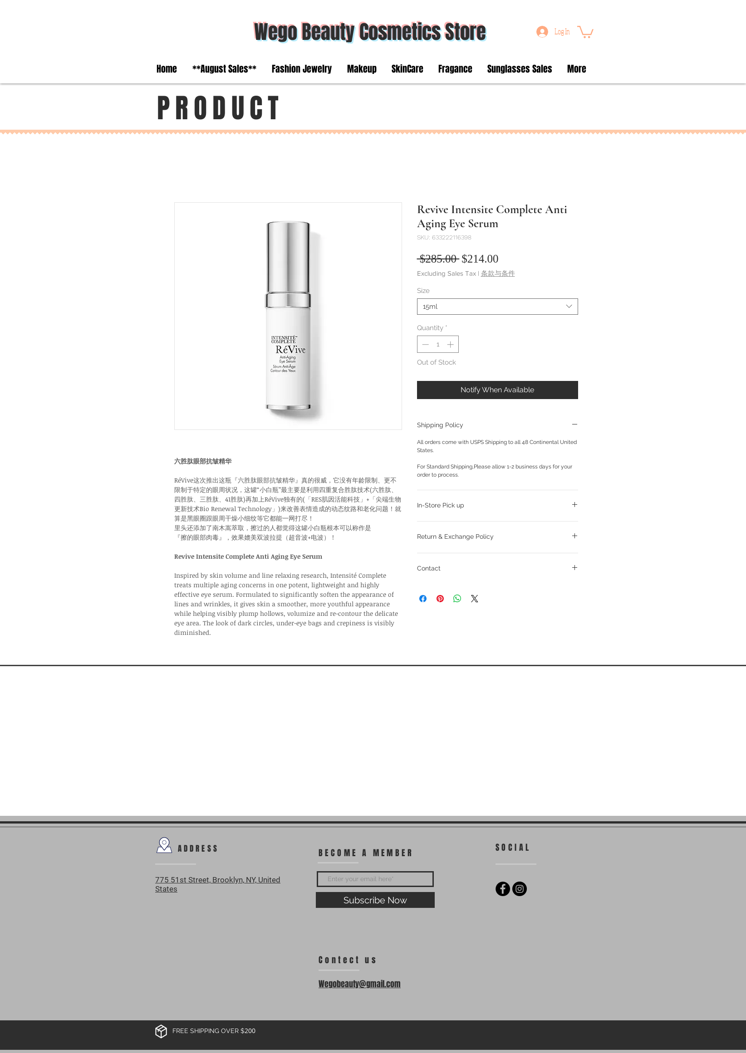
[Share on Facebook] (422, 598)
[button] (585, 31)
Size (423, 291)
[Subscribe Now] (375, 900)
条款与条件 (498, 273)
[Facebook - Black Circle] (503, 889)
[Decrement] (424, 344)
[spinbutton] (437, 344)
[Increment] (451, 344)
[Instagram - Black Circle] (519, 889)
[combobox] (497, 306)
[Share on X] (474, 598)
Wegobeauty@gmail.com (360, 984)
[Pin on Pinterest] (440, 598)
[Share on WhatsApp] (457, 598)
